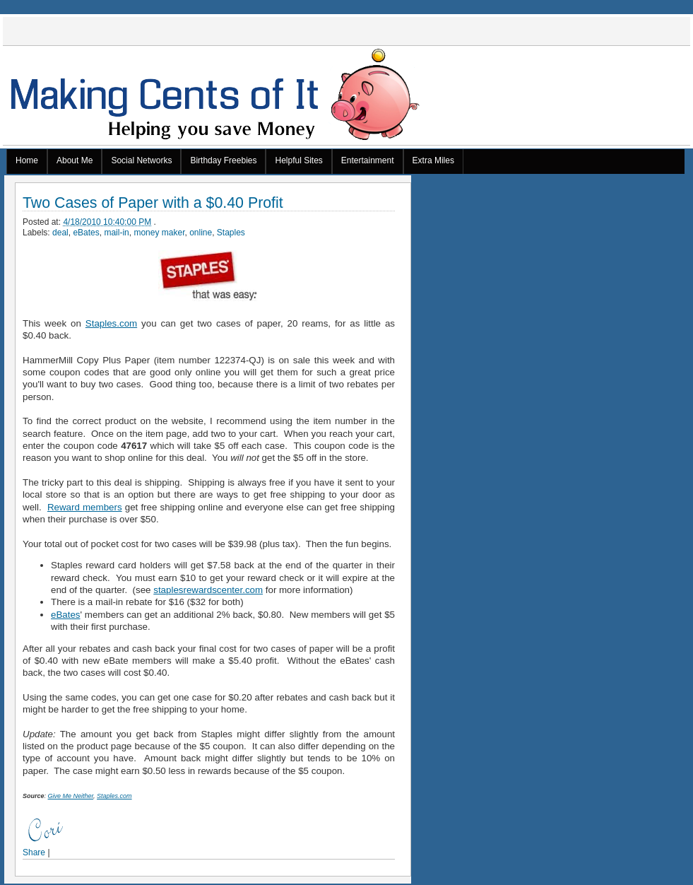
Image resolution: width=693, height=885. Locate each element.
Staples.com (111, 323)
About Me (75, 160)
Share (34, 852)
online (200, 233)
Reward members (84, 507)
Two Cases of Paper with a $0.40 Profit (153, 203)
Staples (231, 233)
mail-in (116, 233)
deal (60, 233)
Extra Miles (433, 160)
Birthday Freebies (223, 160)
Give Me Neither (71, 795)
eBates (86, 233)
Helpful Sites (298, 160)
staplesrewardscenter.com (208, 590)
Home (27, 160)
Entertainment (367, 160)
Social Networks (141, 160)
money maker (159, 233)
